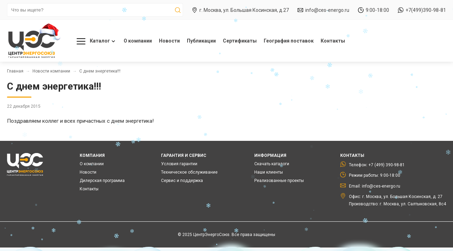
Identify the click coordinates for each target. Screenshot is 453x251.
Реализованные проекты (279, 180)
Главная (15, 71)
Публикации (201, 41)
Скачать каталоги (271, 163)
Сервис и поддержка (182, 180)
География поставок (289, 41)
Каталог (94, 41)
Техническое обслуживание (189, 172)
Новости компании (51, 71)
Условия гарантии (179, 163)
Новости (169, 41)
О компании (138, 41)
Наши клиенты (268, 172)
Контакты (333, 41)
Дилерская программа (102, 180)
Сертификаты (240, 41)
